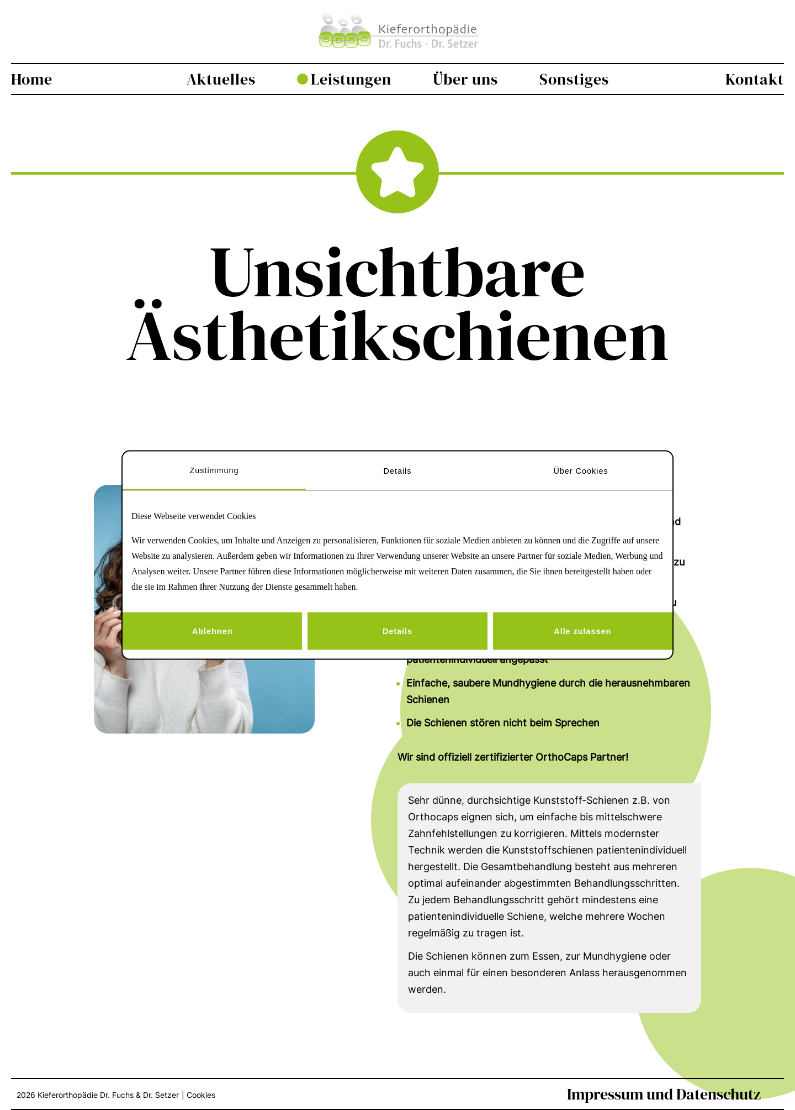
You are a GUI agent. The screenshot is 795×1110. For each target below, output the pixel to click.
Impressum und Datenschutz (664, 1093)
